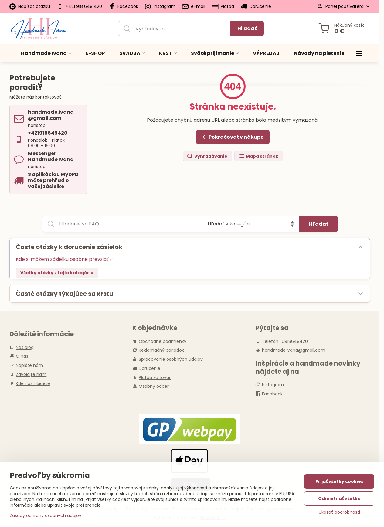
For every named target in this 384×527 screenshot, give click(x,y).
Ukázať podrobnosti (339, 513)
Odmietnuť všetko (339, 499)
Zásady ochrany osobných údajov (45, 516)
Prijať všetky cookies (339, 482)
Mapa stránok (258, 156)
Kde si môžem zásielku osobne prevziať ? (64, 259)
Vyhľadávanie (207, 156)
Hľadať (247, 28)
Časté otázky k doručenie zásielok (69, 247)
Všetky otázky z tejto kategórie (56, 273)
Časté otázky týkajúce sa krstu (64, 293)
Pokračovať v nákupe (231, 136)
